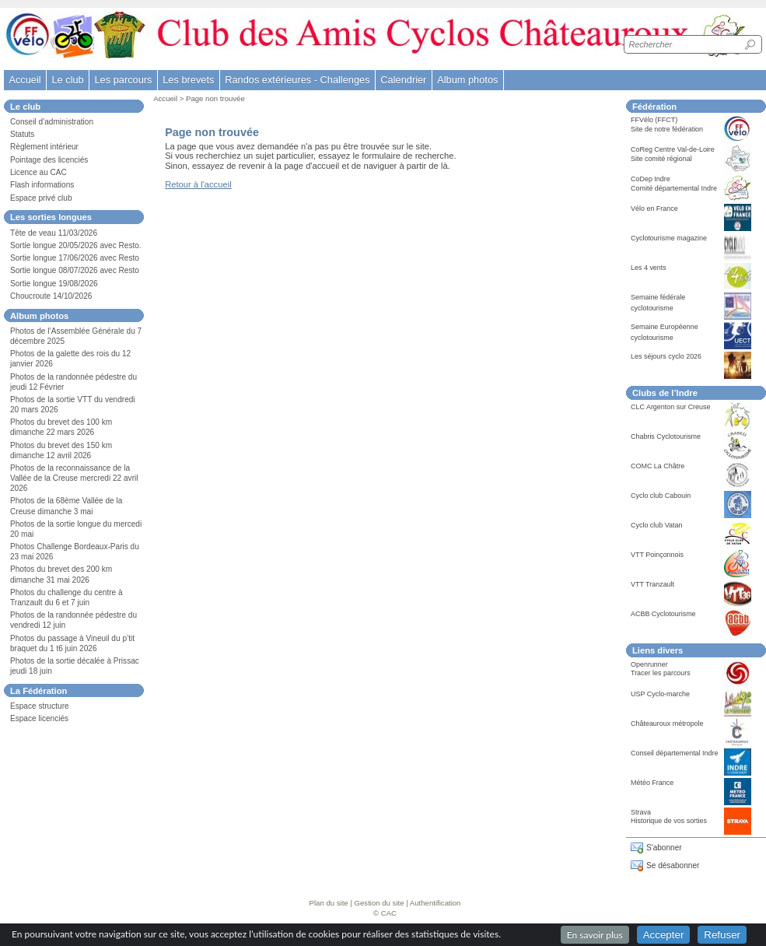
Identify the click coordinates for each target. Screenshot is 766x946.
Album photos (467, 80)
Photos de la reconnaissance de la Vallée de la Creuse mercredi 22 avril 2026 (74, 478)
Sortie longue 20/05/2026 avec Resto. (76, 245)
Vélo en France (654, 208)
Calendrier (403, 80)
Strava (641, 812)
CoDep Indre (650, 179)
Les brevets (188, 80)
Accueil (24, 80)
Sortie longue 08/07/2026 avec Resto (74, 270)
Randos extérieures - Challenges (297, 80)
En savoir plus (595, 935)
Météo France (652, 783)
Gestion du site (379, 903)
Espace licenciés (39, 718)
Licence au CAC (38, 172)
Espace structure (39, 706)
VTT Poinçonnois (657, 555)
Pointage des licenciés (49, 160)
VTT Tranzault (652, 584)
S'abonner (664, 847)
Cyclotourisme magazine (669, 238)
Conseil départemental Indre (674, 753)
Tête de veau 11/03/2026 (53, 233)
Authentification (435, 903)
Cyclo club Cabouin (661, 495)
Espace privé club (41, 198)
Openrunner (649, 664)
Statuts (22, 134)
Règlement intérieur (44, 146)
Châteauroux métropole (667, 723)
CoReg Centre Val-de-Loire (673, 149)
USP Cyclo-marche (660, 694)
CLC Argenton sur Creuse (671, 407)
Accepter (663, 935)
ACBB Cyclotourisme (663, 614)
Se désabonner (672, 865)
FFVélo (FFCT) (654, 120)
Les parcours (123, 80)
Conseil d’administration (51, 121)
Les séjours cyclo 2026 (666, 356)
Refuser (722, 935)
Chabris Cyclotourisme (666, 436)
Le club (67, 80)
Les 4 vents (648, 268)
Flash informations (42, 184)
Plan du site (329, 903)
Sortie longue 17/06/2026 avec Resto (74, 258)
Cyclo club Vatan (657, 525)
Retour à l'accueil (198, 184)
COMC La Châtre (657, 466)
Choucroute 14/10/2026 (51, 296)
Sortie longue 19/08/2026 (54, 283)
